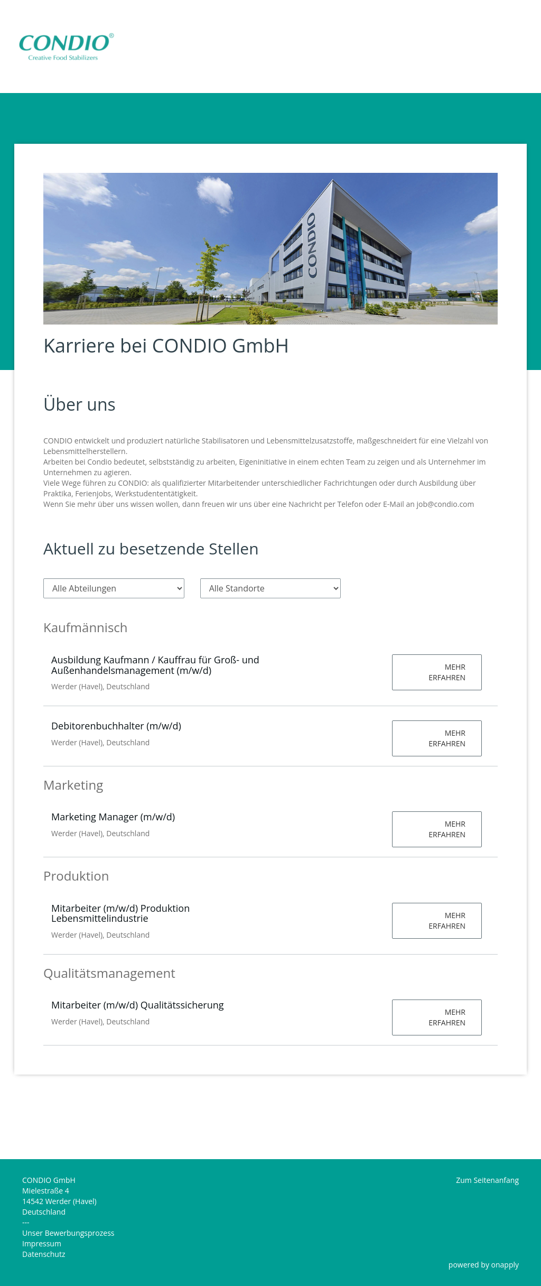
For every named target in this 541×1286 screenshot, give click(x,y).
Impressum (41, 1243)
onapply (505, 1265)
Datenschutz (43, 1254)
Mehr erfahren (446, 672)
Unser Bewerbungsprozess (68, 1233)
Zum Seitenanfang (487, 1180)
